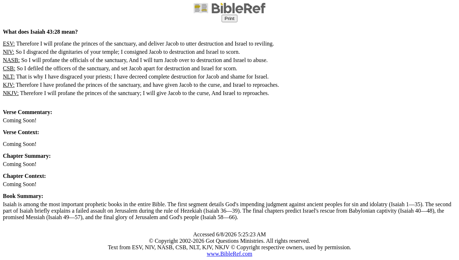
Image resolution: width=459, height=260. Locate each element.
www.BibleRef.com (229, 254)
